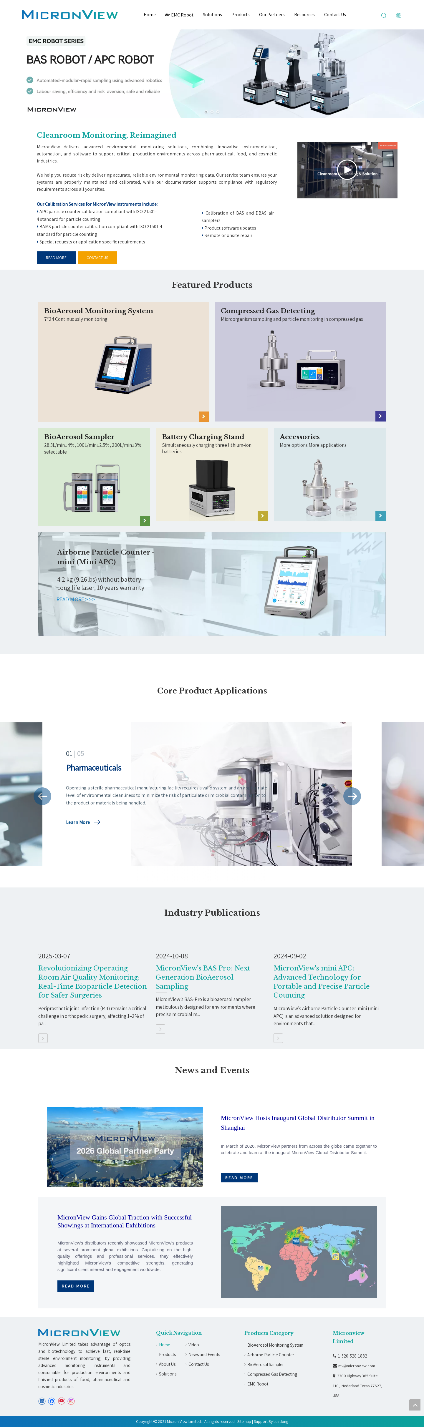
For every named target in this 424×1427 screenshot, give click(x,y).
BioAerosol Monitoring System (275, 1345)
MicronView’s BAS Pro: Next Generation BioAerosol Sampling (203, 977)
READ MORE (56, 257)
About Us (167, 1364)
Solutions (212, 14)
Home (150, 14)
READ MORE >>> (76, 599)
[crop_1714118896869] (94, 494)
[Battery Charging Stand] (212, 488)
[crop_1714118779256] (123, 374)
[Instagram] (71, 1401)
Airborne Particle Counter (270, 1355)
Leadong (281, 1421)
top (414, 1405)
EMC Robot (179, 15)
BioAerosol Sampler (265, 1364)
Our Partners (272, 14)
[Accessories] (330, 488)
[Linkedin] (42, 1401)
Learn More (78, 822)
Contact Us (335, 14)
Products (240, 14)
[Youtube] (61, 1401)
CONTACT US (97, 257)
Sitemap (244, 1421)
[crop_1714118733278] (300, 374)
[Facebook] (51, 1401)
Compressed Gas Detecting (272, 1374)
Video (193, 1345)
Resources (304, 14)
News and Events (204, 1354)
